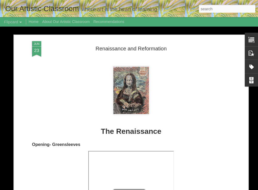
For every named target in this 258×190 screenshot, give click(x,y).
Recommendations (108, 22)
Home (33, 22)
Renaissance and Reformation (131, 48)
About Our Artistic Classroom (66, 22)
